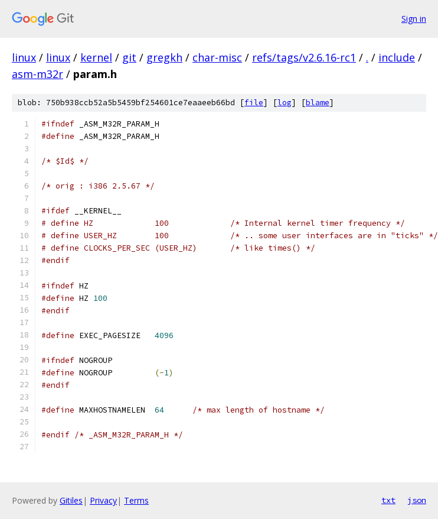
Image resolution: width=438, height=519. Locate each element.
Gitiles (71, 500)
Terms (136, 500)
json (416, 500)
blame (317, 103)
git (129, 57)
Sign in (413, 18)
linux (24, 57)
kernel (96, 57)
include (396, 57)
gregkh (164, 57)
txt (388, 500)
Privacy (103, 500)
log (284, 103)
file (253, 103)
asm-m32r (37, 74)
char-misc (217, 57)
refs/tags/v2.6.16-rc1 (304, 57)
